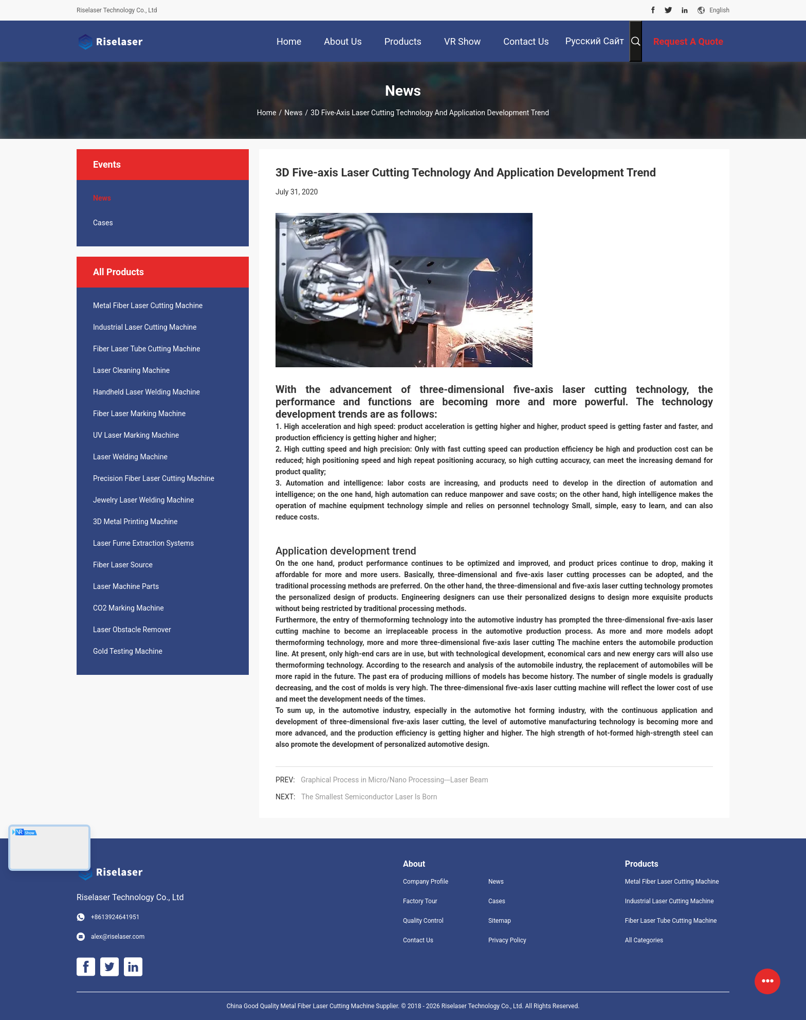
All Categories (644, 940)
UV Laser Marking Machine (136, 435)
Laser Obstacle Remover (132, 629)
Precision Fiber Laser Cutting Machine (153, 478)
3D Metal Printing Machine (135, 521)
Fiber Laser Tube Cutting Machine (146, 349)
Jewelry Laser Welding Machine (143, 500)
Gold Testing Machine (127, 651)
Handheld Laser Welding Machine (146, 392)
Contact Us (418, 940)
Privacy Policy (507, 940)
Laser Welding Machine (130, 457)
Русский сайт (594, 40)
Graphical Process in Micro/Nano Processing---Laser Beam (394, 780)
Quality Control (423, 920)
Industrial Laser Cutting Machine (145, 327)
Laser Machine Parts (126, 586)
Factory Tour (420, 901)
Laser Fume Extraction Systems (143, 543)
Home (267, 113)
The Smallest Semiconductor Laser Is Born (369, 797)
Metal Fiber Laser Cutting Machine (148, 305)
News (293, 113)
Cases (103, 223)
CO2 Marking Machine (128, 608)
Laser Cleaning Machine (131, 370)
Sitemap (499, 920)
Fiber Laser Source (123, 565)
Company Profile (425, 881)
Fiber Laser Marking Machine (139, 413)
